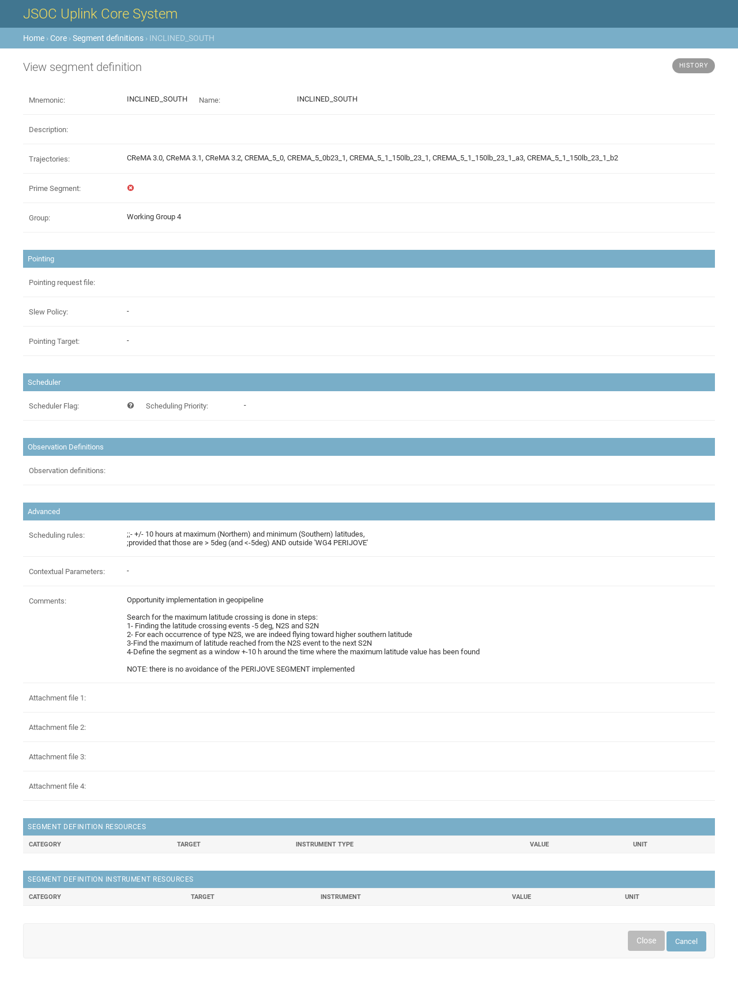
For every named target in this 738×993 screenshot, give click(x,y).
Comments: (47, 601)
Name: (209, 100)
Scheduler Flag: (54, 406)
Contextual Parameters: (67, 571)
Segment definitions (108, 38)
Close (646, 940)
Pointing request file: (62, 282)
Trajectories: (49, 159)
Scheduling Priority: (177, 406)
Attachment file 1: (57, 698)
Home (33, 38)
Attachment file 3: (57, 756)
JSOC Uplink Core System (100, 14)
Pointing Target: (54, 341)
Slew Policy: (48, 312)
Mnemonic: (47, 100)
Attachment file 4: (57, 786)
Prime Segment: (55, 188)
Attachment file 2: (57, 727)
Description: (48, 129)
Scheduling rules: (57, 535)
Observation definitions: (67, 470)
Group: (39, 217)
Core (58, 38)
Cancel (686, 941)
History (694, 65)
